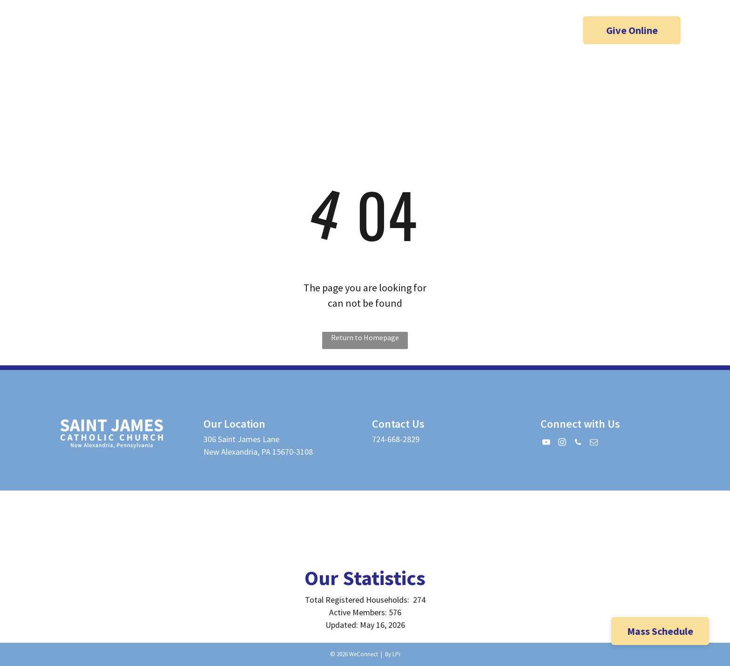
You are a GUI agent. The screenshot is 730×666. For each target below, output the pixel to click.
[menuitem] (296, 85)
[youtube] (73, 31)
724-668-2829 (395, 439)
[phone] (109, 31)
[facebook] (54, 31)
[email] (127, 31)
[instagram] (91, 31)
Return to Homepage (365, 337)
